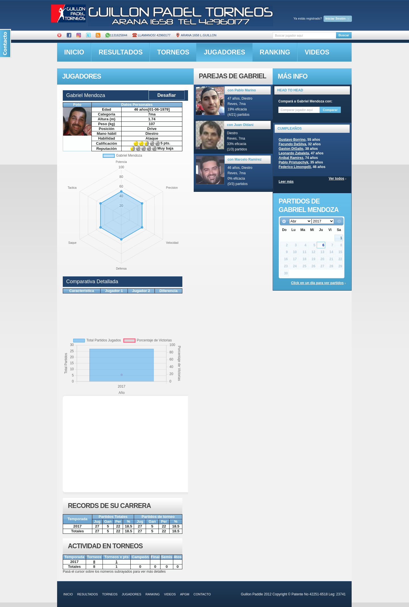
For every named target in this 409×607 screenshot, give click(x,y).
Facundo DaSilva (292, 144)
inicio (74, 52)
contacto (202, 594)
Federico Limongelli (295, 167)
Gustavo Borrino (292, 140)
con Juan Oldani (240, 125)
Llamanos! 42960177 (151, 35)
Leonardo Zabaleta (294, 153)
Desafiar (166, 95)
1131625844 (116, 35)
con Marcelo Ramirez (245, 159)
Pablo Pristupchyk (293, 162)
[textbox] (304, 35)
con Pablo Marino (242, 90)
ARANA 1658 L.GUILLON (196, 35)
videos (317, 52)
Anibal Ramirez (291, 158)
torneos (173, 52)
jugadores (224, 52)
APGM (184, 594)
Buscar (344, 35)
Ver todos (336, 178)
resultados (121, 52)
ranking (275, 52)
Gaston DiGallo (291, 149)
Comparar (330, 110)
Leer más (286, 182)
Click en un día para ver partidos (317, 283)
